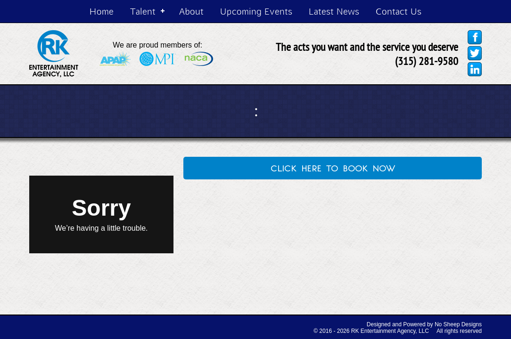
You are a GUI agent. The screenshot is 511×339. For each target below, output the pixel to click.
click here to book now (333, 167)
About (191, 11)
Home (102, 11)
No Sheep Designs (458, 324)
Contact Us (398, 11)
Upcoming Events (256, 11)
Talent (143, 11)
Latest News (334, 11)
